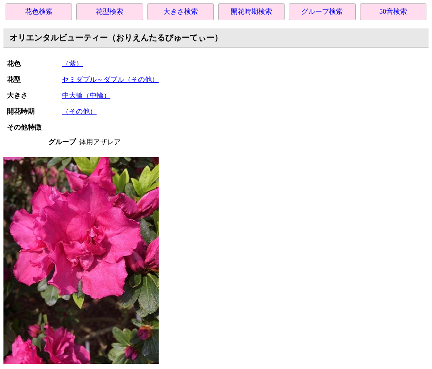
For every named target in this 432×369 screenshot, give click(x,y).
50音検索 (393, 11)
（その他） (79, 111)
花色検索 (39, 11)
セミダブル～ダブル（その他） (110, 79)
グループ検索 (322, 11)
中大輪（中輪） (86, 95)
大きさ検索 (180, 11)
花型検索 (109, 11)
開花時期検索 (251, 11)
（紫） (72, 63)
